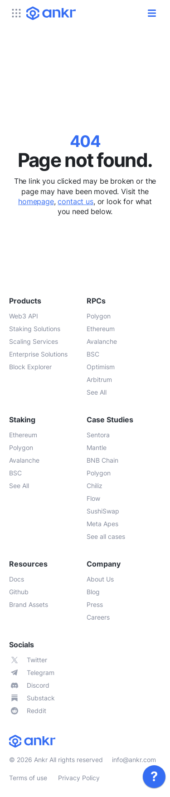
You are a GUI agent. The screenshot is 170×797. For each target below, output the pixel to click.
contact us (75, 201)
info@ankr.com (134, 759)
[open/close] (152, 13)
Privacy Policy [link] (79, 778)
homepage (36, 201)
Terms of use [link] (28, 778)
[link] (154, 776)
